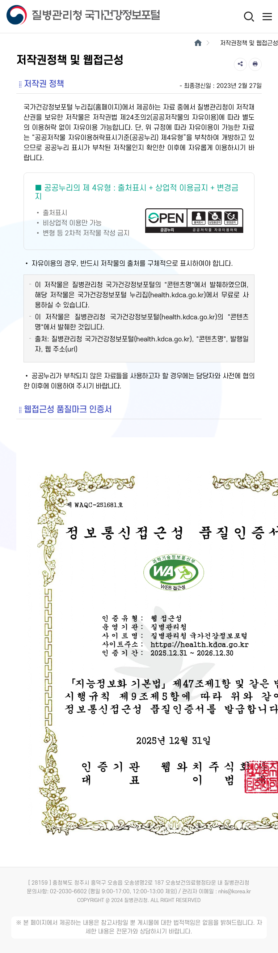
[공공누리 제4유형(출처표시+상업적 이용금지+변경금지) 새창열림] (139, 211)
